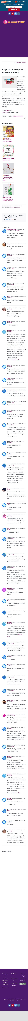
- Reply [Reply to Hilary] (10, 757)
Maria (8, 503)
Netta (8, 243)
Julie (8, 528)
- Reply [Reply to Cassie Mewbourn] (15, 390)
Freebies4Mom (7, 206)
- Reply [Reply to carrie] (10, 442)
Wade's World (10, 700)
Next (23, 62)
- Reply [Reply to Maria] (8, 504)
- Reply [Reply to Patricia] (10, 665)
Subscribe (5, 112)
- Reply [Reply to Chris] (10, 309)
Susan (8, 296)
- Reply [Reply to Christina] (10, 831)
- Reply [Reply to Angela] (10, 366)
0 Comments (17, 207)
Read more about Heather (5, 976)
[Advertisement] (14, 41)
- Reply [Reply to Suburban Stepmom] (17, 230)
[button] (14, 5)
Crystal (8, 321)
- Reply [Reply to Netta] (8, 244)
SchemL (9, 798)
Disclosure (22, 978)
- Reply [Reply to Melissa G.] (12, 589)
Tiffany (8, 378)
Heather (9, 330)
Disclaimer (23, 980)
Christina (9, 830)
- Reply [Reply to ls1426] (10, 515)
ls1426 (8, 514)
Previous (18, 62)
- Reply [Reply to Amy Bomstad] (13, 715)
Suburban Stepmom (11, 229)
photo (7, 110)
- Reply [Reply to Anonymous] (12, 268)
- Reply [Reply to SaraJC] (10, 411)
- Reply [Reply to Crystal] (10, 322)
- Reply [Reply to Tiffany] (12, 379)
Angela (8, 365)
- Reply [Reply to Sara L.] (10, 728)
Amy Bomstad (10, 714)
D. (7, 488)
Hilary (8, 756)
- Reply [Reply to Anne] (8, 612)
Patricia (9, 664)
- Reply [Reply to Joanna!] (10, 656)
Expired (11, 207)
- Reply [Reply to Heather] (10, 331)
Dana (8, 254)
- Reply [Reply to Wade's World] (12, 701)
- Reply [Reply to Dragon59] (12, 284)
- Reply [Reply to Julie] (8, 529)
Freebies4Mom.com (18, 116)
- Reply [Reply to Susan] (10, 297)
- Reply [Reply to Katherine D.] (12, 424)
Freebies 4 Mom (16, 359)
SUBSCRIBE (14, 9)
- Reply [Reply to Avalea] (10, 821)
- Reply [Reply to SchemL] (10, 799)
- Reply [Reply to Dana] (10, 255)
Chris (8, 307)
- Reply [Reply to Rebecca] (10, 453)
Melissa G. (9, 588)
